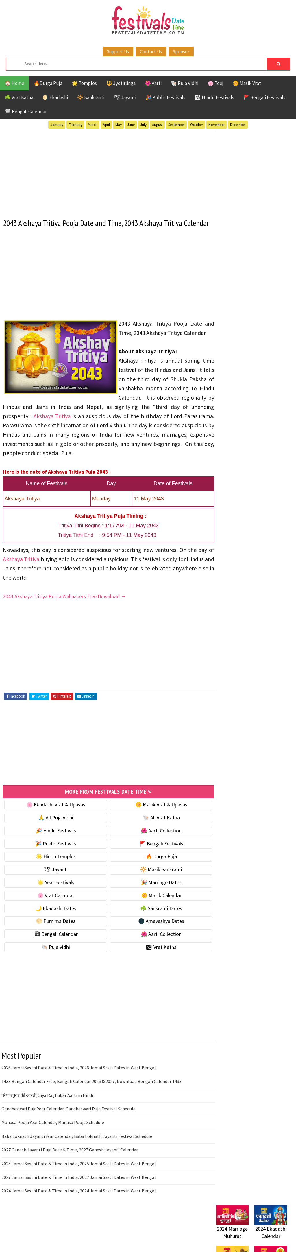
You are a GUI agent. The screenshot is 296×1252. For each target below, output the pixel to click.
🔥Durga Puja (48, 83)
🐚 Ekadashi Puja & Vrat (241, 293)
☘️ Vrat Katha (19, 97)
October (196, 124)
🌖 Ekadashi (55, 97)
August (157, 124)
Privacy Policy (228, 750)
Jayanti (266, 537)
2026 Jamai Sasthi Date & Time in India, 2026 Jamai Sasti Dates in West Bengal (78, 1088)
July (143, 124)
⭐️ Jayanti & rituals (236, 317)
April (106, 124)
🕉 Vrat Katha (153, 967)
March (92, 124)
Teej (242, 578)
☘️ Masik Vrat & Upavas (241, 305)
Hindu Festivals (233, 537)
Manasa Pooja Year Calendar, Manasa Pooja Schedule (52, 1142)
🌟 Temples (84, 83)
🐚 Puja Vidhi (184, 83)
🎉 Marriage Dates (153, 902)
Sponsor (181, 51)
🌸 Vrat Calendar (53, 915)
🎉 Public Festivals (165, 97)
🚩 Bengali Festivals (264, 97)
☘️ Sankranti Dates (154, 928)
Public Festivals (234, 558)
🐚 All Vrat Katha (153, 837)
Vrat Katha (228, 588)
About (219, 720)
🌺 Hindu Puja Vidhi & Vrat (243, 329)
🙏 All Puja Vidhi (53, 837)
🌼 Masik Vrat (247, 83)
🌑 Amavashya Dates (154, 941)
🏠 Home (14, 83)
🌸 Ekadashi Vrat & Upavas (53, 824)
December (238, 124)
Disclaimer (224, 740)
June (131, 124)
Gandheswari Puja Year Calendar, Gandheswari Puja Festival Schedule (68, 1129)
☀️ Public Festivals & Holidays (247, 341)
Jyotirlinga (229, 548)
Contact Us (151, 51)
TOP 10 (223, 578)
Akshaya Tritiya (180, 427)
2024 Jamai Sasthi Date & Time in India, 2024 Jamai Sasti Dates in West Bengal (78, 1211)
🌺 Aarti (153, 83)
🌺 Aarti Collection (153, 850)
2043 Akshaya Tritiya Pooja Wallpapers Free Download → (64, 616)
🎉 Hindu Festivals (53, 850)
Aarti (263, 517)
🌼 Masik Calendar (154, 915)
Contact (221, 730)
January (57, 124)
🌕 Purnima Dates (53, 941)
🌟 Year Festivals (53, 902)
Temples (263, 578)
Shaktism (256, 568)
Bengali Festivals (235, 527)
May (118, 124)
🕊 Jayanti (125, 97)
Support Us (118, 51)
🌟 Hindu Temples (53, 876)
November (216, 124)
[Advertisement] (103, 171)
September (176, 124)
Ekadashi (272, 527)
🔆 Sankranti (90, 97)
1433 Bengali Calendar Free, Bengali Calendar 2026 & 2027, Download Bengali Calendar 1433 (91, 1101)
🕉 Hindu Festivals (214, 97)
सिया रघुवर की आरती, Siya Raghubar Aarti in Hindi (47, 1115)
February (75, 124)
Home (219, 711)
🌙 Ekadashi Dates (53, 928)
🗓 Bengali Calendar (26, 111)
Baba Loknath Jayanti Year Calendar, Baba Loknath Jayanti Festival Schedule (76, 1156)
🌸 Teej (215, 83)
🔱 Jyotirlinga (121, 83)
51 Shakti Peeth (233, 517)
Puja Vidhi (270, 558)
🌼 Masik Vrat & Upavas (154, 824)
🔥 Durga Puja (153, 876)
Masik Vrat (261, 548)
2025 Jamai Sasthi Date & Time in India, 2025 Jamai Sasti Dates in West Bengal (78, 1183)
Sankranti (227, 568)
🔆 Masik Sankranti (154, 889)
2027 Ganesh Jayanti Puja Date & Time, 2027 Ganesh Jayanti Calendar (69, 1170)
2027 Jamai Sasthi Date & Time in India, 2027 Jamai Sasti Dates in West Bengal (78, 1197)
